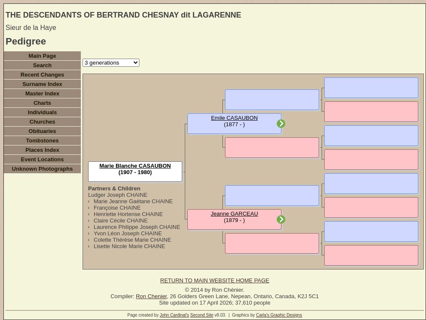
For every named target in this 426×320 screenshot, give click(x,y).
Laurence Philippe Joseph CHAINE (137, 227)
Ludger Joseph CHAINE (118, 195)
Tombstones (42, 140)
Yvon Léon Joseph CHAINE (128, 233)
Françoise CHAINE (117, 207)
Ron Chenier (151, 296)
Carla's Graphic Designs (279, 315)
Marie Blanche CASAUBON (135, 166)
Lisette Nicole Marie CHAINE (129, 246)
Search (42, 65)
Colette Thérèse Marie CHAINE (132, 240)
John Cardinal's (174, 315)
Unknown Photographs (42, 169)
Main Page (42, 56)
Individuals (42, 112)
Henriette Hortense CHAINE (128, 214)
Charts (42, 103)
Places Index (42, 150)
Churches (42, 122)
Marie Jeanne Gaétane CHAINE (133, 201)
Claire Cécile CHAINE (121, 220)
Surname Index (42, 84)
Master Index (42, 93)
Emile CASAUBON (234, 118)
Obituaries (42, 131)
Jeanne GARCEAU (234, 213)
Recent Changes (42, 74)
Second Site (201, 315)
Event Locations (42, 159)
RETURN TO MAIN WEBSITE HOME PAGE (214, 280)
